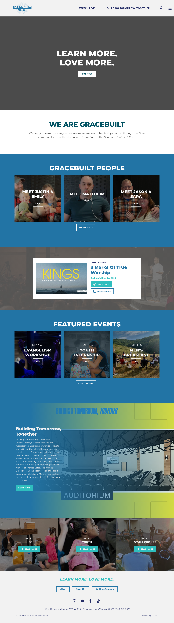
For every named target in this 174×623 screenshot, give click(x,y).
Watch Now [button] (101, 284)
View (37, 203)
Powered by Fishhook (150, 615)
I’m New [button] (87, 73)
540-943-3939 (123, 609)
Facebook (91, 601)
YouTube (83, 601)
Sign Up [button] (80, 589)
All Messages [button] (102, 291)
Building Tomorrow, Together (128, 8)
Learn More (24, 488)
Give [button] (62, 589)
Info (38, 362)
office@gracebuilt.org (55, 609)
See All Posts (86, 228)
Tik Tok (99, 602)
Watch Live (87, 8)
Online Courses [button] (105, 589)
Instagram (75, 601)
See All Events (85, 384)
